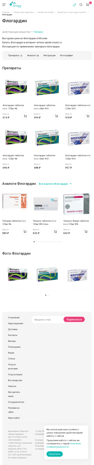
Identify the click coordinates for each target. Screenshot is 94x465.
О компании (14, 317)
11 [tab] (57, 241)
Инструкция (49, 55)
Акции (11, 353)
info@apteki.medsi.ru (43, 434)
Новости (12, 386)
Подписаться (74, 319)
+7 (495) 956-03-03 (42, 431)
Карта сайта (14, 418)
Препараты (15, 55)
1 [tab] (34, 241)
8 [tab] (50, 241)
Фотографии (66, 55)
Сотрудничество (16, 402)
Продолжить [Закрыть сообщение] (55, 454)
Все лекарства (15, 380)
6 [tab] (45, 241)
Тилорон (38, 31)
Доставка (12, 329)
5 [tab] (43, 241)
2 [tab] (36, 241)
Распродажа (14, 347)
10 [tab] (55, 241)
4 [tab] (41, 241)
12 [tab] (59, 241)
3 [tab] (38, 241)
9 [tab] (52, 241)
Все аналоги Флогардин (53, 183)
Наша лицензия (15, 323)
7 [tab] (48, 241)
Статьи (11, 358)
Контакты (12, 335)
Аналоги (33, 55)
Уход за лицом (15, 374)
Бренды (12, 341)
